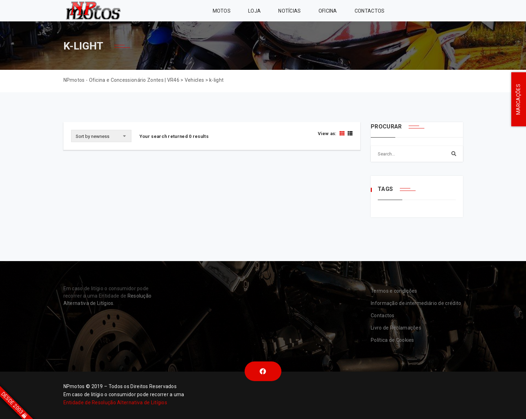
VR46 (445, 10)
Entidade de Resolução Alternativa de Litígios (115, 402)
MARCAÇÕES (518, 99)
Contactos (370, 11)
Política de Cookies (392, 340)
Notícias (289, 11)
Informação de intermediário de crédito (416, 303)
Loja (254, 11)
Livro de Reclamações (396, 328)
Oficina (328, 11)
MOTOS (222, 11)
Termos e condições (394, 291)
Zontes (410, 10)
